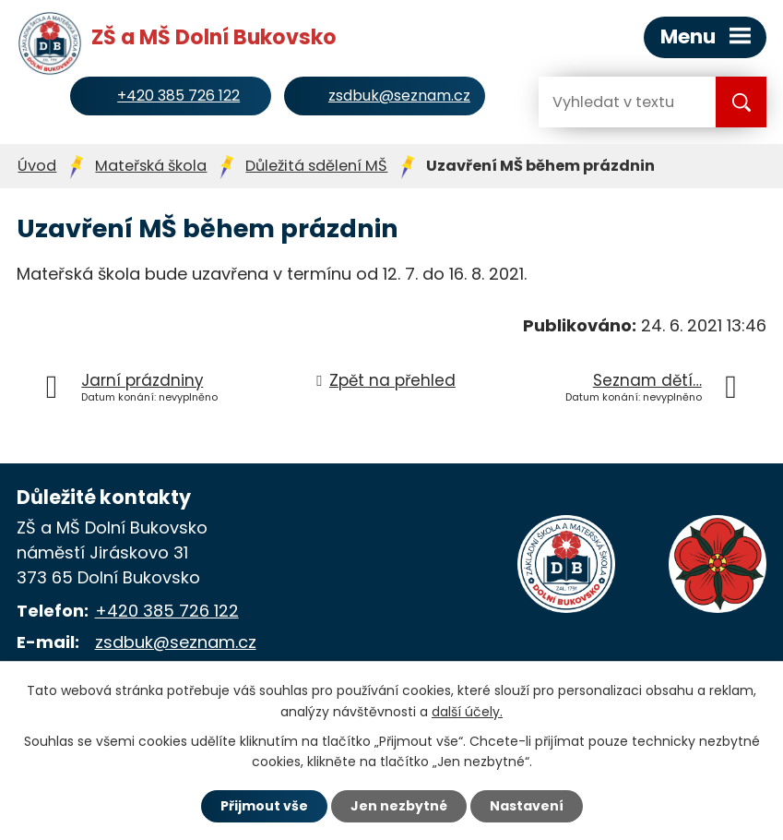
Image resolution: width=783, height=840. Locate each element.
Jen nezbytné (398, 806)
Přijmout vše (264, 806)
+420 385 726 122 (167, 610)
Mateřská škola (151, 165)
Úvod (37, 165)
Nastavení (527, 806)
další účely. (467, 711)
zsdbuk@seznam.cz (175, 642)
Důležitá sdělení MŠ (316, 165)
